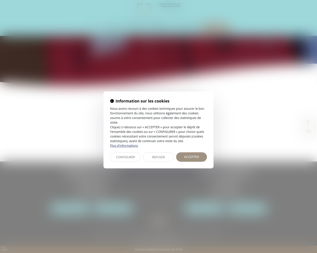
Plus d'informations (124, 145)
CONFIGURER (125, 157)
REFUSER (158, 157)
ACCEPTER (191, 157)
